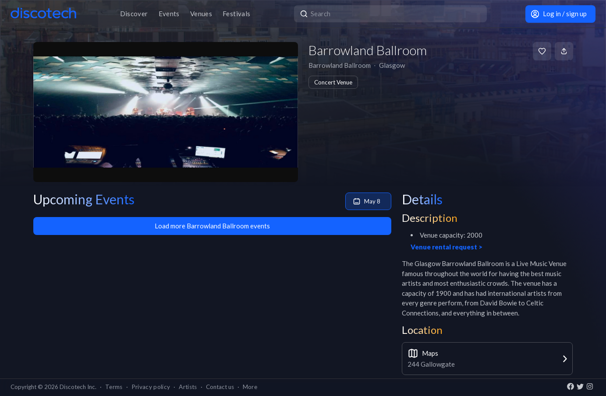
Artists (188, 386)
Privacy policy (150, 386)
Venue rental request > (446, 247)
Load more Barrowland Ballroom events (212, 226)
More (250, 386)
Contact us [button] (220, 386)
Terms (114, 386)
